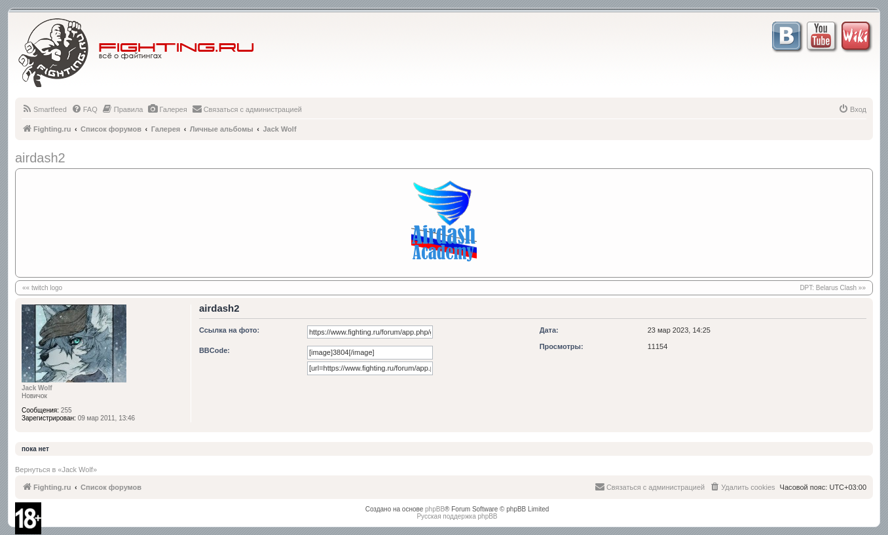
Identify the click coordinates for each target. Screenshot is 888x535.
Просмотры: (561, 346)
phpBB (435, 509)
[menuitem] (44, 109)
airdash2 (40, 158)
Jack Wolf (37, 388)
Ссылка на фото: (229, 330)
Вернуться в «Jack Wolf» (56, 469)
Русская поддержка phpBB (456, 516)
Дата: (549, 330)
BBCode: (214, 350)
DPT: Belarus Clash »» (833, 287)
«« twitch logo (42, 287)
